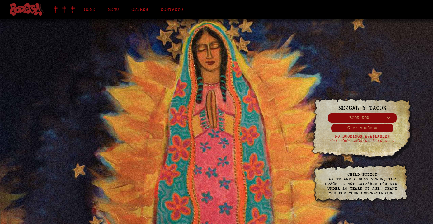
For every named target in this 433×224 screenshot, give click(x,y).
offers (139, 9)
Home (89, 9)
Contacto (172, 9)
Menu (113, 9)
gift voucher (362, 128)
